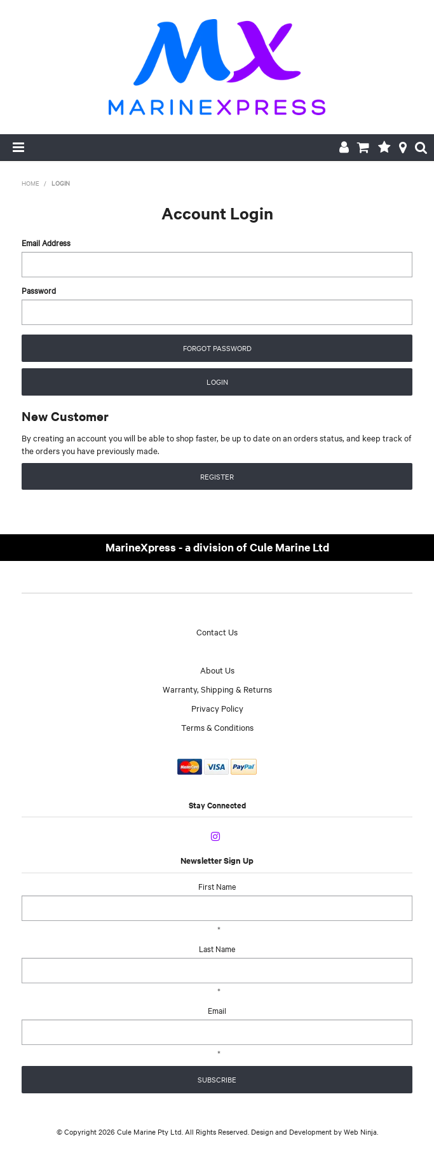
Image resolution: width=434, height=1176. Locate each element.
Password (39, 290)
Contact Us (217, 631)
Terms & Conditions (217, 727)
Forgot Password (217, 348)
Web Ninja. (361, 1131)
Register (217, 476)
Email (217, 1010)
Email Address (46, 242)
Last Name (217, 948)
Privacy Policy (217, 708)
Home (30, 183)
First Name (217, 886)
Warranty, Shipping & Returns (217, 689)
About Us (217, 669)
